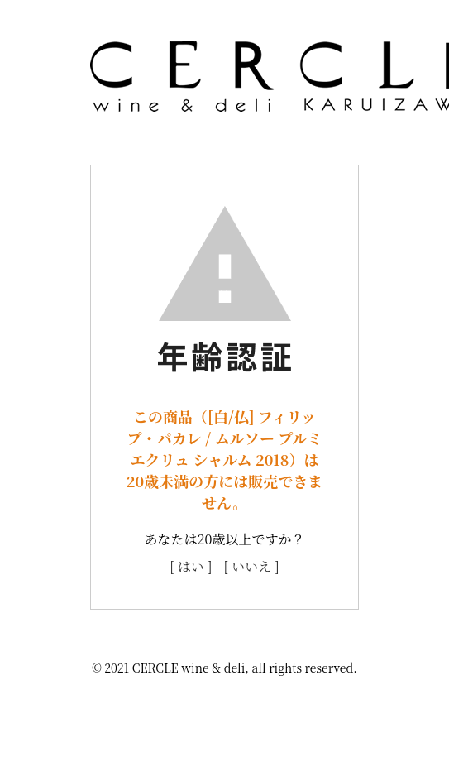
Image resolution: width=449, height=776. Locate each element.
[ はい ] (191, 566)
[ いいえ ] (251, 566)
